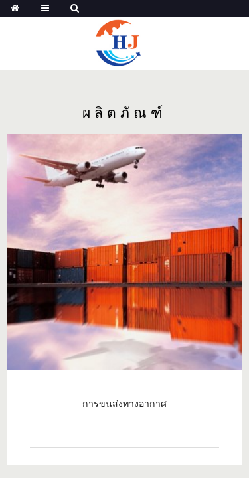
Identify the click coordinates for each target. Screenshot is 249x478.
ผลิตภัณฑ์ (124, 113)
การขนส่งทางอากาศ (124, 403)
